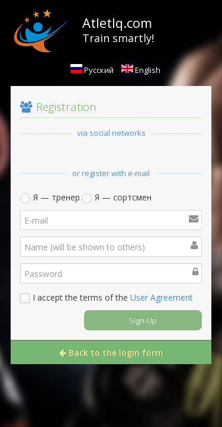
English (140, 70)
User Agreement (161, 297)
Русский (92, 70)
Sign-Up (143, 320)
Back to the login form (111, 352)
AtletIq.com (117, 22)
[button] (46, 155)
